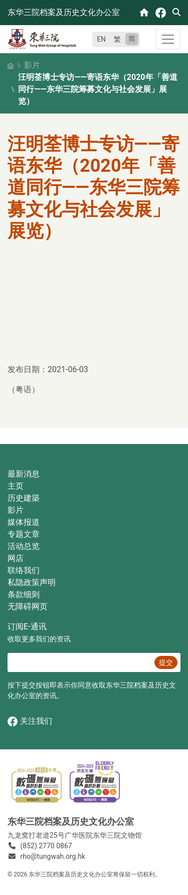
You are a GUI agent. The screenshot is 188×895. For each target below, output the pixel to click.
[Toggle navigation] (168, 39)
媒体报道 (24, 522)
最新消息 (24, 474)
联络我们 (24, 570)
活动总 (20, 546)
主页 (16, 486)
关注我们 (30, 721)
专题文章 (24, 534)
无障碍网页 (28, 606)
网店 (16, 558)
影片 (32, 65)
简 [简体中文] (131, 39)
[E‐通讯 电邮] (79, 662)
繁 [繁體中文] (117, 39)
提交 (166, 662)
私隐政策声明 (32, 582)
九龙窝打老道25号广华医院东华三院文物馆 (75, 835)
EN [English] (101, 39)
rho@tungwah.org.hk (53, 856)
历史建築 (24, 498)
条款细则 (24, 594)
